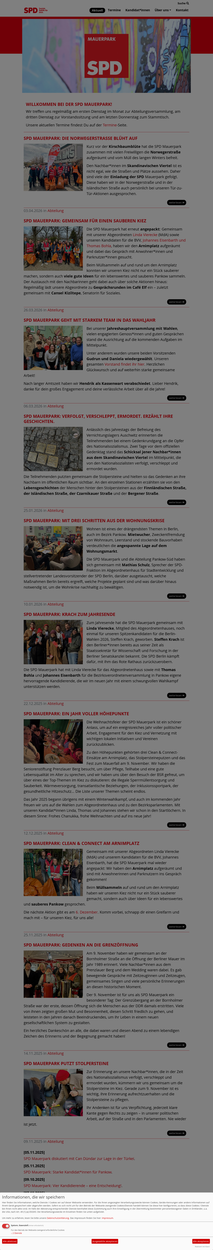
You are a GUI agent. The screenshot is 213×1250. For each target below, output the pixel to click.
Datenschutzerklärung (58, 1218)
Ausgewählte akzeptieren (104, 1241)
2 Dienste (16, 1233)
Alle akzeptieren (201, 1241)
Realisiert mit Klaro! (202, 1246)
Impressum (107, 1218)
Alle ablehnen (10, 1241)
